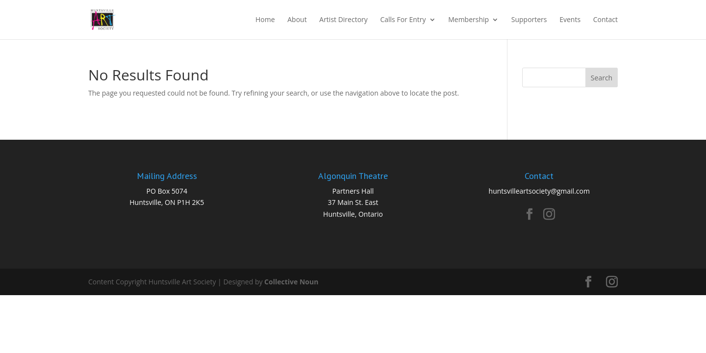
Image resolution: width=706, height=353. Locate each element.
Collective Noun (291, 281)
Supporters (529, 20)
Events (569, 20)
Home (265, 20)
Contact (605, 20)
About (296, 20)
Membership (468, 20)
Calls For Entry (403, 20)
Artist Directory (343, 20)
